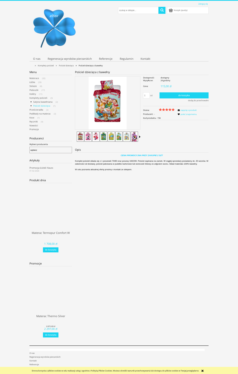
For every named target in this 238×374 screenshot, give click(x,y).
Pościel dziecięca (41, 105)
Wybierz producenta (38, 144)
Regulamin (34, 362)
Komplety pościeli (38, 97)
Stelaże (33, 86)
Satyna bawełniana (43, 101)
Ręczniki (33, 121)
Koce (31, 117)
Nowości (33, 125)
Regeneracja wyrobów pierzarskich (45, 350)
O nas (32, 347)
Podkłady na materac (40, 113)
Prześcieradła (36, 109)
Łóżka (32, 82)
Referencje (34, 358)
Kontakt (33, 354)
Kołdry (32, 94)
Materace (34, 78)
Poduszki (33, 90)
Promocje (34, 129)
